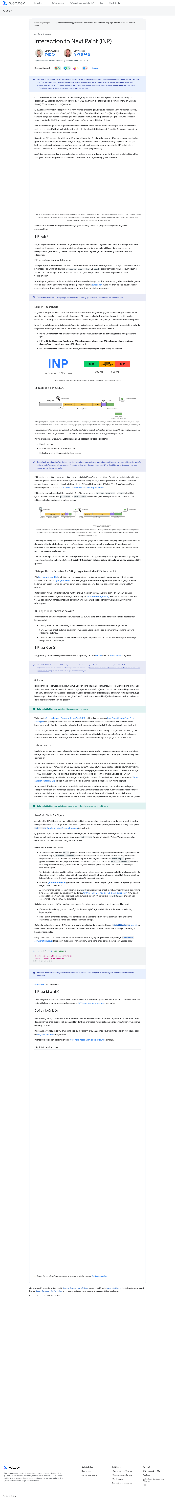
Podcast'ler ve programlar (122, 1483)
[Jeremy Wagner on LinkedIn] (49, 55)
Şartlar (5, 1496)
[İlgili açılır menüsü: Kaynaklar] (45, 2)
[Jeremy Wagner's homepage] (53, 55)
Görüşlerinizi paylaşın (99, 1276)
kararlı (122, 79)
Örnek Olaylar (114, 3)
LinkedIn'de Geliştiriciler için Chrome (154, 1480)
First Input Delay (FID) (48, 577)
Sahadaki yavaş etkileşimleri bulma (74, 709)
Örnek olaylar (117, 1479)
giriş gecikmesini (63, 580)
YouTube (146, 1475)
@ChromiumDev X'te (151, 1471)
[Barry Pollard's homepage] (89, 55)
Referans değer (58, 3)
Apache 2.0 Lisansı (114, 1288)
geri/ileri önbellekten (57, 882)
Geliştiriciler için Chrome (122, 1471)
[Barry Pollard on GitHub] (78, 55)
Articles (7, 10)
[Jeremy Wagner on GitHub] (46, 55)
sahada (98, 655)
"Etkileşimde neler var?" (99, 297)
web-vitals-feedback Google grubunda (88, 1040)
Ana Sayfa (38, 34)
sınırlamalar (39, 984)
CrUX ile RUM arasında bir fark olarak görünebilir (105, 893)
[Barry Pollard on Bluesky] (85, 55)
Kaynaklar (38, 3)
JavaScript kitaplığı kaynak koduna (56, 828)
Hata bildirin (86, 1471)
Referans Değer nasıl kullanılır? (82, 3)
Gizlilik (13, 1496)
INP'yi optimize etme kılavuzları (91, 1003)
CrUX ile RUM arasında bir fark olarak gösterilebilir (82, 487)
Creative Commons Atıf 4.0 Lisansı (75, 1288)
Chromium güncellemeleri (122, 1475)
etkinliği (124, 925)
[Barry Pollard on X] (75, 55)
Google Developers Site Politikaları (49, 1291)
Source (95, 68)
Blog (101, 3)
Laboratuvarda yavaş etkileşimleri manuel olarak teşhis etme (84, 806)
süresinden (97, 285)
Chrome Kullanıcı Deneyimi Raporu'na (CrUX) (65, 718)
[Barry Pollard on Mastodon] (82, 55)
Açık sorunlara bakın (89, 1475)
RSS (144, 1485)
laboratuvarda (116, 655)
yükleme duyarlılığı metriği (98, 596)
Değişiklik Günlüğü (45, 1034)
